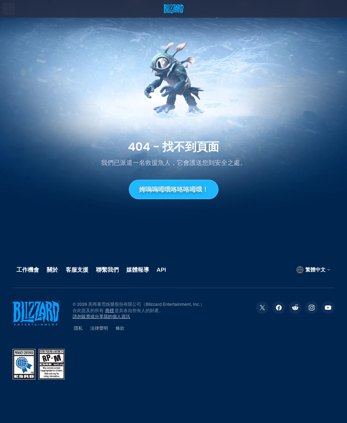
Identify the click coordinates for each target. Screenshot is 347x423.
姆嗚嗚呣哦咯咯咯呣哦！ (173, 189)
